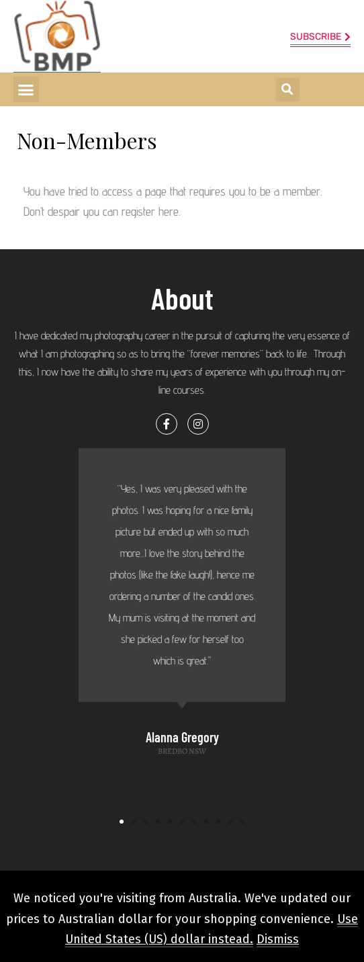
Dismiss (278, 939)
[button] (26, 89)
